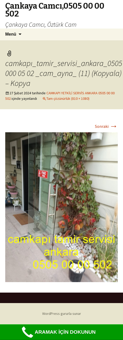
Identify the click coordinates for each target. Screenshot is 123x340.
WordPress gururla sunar (61, 313)
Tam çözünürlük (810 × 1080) (67, 98)
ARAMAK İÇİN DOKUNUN (57, 332)
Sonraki (106, 126)
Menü (10, 34)
